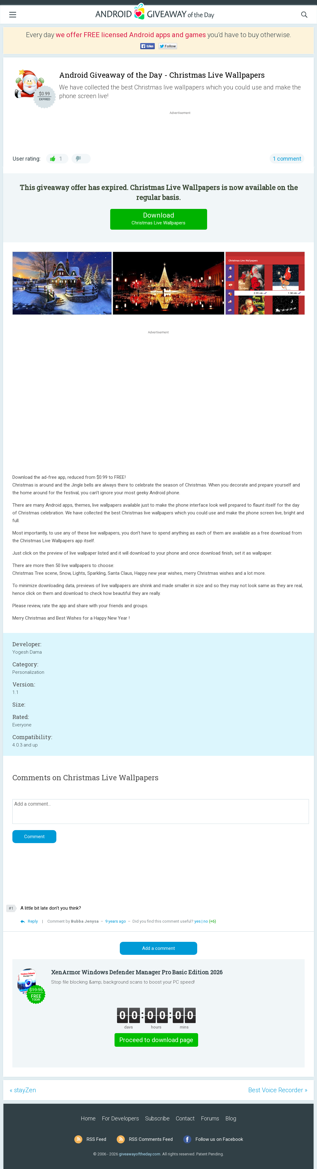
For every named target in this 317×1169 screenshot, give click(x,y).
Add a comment (158, 948)
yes (197, 921)
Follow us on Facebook (219, 1139)
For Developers (120, 1118)
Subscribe (157, 1118)
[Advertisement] (183, 130)
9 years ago (115, 921)
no (205, 921)
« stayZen (23, 1090)
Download (158, 219)
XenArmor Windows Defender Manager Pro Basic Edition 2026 (137, 972)
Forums (210, 1118)
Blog (230, 1118)
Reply (33, 921)
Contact (185, 1118)
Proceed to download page (156, 1040)
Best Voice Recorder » (277, 1090)
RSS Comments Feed (151, 1139)
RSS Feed (96, 1139)
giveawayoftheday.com (139, 1154)
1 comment (287, 158)
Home (88, 1118)
